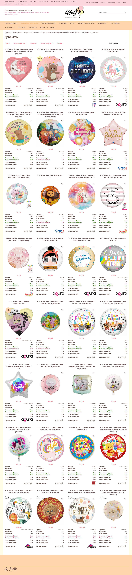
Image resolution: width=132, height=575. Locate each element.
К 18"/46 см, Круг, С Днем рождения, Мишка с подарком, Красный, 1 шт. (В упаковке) (113, 430)
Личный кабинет (22, 1)
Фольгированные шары (29, 23)
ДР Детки (85, 32)
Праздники (31, 27)
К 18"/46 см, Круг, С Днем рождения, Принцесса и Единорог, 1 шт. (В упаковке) (113, 493)
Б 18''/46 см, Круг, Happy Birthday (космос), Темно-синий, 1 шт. (81, 50)
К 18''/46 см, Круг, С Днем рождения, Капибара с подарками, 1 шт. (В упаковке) (19, 114)
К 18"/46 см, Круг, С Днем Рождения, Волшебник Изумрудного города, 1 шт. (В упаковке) (50, 114)
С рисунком (35, 32)
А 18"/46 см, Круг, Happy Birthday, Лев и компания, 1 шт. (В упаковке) (18, 491)
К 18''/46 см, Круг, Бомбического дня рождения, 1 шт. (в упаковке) (19, 239)
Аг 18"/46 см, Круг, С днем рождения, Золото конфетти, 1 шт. (82, 239)
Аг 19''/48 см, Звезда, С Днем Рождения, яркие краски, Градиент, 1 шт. (19, 367)
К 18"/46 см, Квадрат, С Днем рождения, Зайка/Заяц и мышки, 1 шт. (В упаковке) (81, 367)
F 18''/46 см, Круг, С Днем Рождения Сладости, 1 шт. (82, 428)
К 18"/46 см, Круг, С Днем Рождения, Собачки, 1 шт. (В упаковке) (113, 302)
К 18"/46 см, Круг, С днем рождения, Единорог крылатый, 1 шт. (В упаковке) (19, 430)
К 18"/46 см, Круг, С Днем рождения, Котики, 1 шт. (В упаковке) (50, 365)
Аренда (29, 4)
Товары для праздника (86, 23)
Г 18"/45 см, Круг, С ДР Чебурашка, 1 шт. (50, 176)
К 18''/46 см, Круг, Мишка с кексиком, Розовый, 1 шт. (50, 50)
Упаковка (62, 23)
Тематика (20, 27)
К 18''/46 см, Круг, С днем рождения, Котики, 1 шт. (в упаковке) (113, 176)
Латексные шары (10, 23)
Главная (7, 33)
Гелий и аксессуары (48, 23)
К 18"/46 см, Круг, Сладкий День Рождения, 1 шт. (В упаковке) (19, 176)
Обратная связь (19, 4)
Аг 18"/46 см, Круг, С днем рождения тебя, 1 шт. (113, 239)
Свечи (72, 23)
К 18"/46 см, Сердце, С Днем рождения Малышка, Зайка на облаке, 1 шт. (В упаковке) (19, 51)
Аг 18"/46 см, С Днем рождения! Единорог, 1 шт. (113, 50)
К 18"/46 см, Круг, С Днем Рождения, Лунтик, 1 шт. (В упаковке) (50, 302)
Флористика (9, 27)
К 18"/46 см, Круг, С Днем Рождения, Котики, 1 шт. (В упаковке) (82, 302)
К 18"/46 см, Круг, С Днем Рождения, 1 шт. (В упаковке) (81, 113)
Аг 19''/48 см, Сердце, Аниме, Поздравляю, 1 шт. (19, 302)
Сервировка (102, 23)
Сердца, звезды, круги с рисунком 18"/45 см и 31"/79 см (61, 32)
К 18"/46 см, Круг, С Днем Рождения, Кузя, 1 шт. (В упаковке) (50, 491)
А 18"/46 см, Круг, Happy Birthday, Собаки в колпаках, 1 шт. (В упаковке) (81, 491)
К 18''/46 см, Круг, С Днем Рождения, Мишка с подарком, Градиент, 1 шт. (82, 176)
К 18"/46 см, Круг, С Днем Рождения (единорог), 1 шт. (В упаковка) (50, 428)
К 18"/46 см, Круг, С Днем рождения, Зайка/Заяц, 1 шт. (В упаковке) (113, 365)
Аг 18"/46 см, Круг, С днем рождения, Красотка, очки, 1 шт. (50, 239)
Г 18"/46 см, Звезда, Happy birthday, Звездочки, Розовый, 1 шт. (113, 113)
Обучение (43, 27)
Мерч (52, 27)
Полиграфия (114, 23)
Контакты (33, 1)
